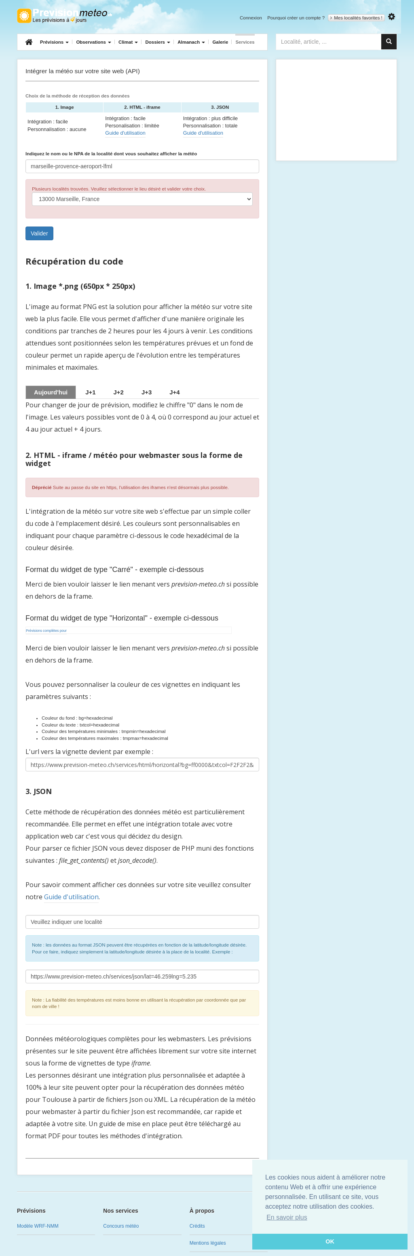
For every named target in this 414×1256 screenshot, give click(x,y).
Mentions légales (208, 1243)
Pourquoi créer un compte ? (296, 17)
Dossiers (157, 42)
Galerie (220, 42)
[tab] (90, 392)
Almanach (191, 42)
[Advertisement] (336, 110)
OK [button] (329, 1241)
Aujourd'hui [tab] (51, 392)
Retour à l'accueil (64, 15)
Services (244, 42)
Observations (93, 42)
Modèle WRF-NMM (38, 1226)
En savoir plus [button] (286, 1217)
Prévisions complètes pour (46, 631)
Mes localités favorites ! (356, 17)
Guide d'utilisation (125, 133)
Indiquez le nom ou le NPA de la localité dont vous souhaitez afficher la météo (111, 153)
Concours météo (121, 1226)
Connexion (251, 17)
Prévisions (54, 42)
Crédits (197, 1226)
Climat (128, 42)
